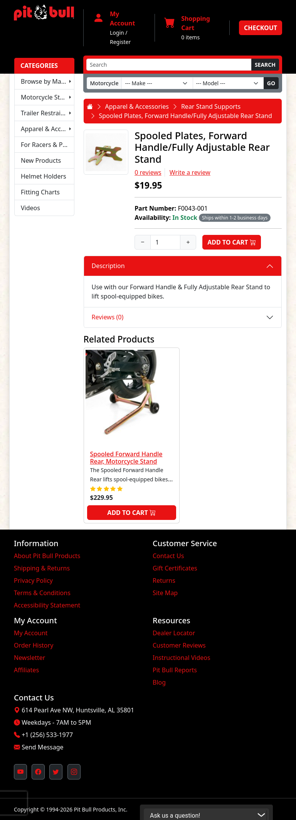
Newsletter (29, 657)
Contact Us (168, 556)
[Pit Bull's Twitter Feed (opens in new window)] (55, 772)
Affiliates (26, 670)
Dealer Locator (174, 633)
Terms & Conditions (42, 593)
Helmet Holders (43, 176)
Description (108, 266)
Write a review (190, 172)
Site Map (165, 593)
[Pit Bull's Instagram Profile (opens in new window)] (74, 772)
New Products (41, 160)
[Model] (228, 83)
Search (265, 64)
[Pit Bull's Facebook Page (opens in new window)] (38, 772)
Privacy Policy (33, 580)
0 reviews (148, 172)
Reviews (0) (108, 317)
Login (117, 32)
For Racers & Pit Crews (47, 144)
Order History (33, 645)
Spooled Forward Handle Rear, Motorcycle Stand (126, 458)
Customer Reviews (179, 645)
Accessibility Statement (47, 605)
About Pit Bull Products (47, 556)
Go (271, 83)
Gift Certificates (175, 568)
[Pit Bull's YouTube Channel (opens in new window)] (20, 772)
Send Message (42, 747)
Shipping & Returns (42, 568)
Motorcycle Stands (47, 97)
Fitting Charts (40, 192)
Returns (164, 580)
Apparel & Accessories (47, 129)
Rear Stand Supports (210, 106)
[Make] (157, 83)
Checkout (260, 28)
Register (120, 42)
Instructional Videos (181, 657)
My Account (31, 633)
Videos (30, 208)
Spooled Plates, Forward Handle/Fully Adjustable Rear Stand (185, 115)
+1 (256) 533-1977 (47, 735)
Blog (159, 682)
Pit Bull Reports (175, 670)
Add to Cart (231, 242)
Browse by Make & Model (47, 81)
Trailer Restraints (45, 113)
